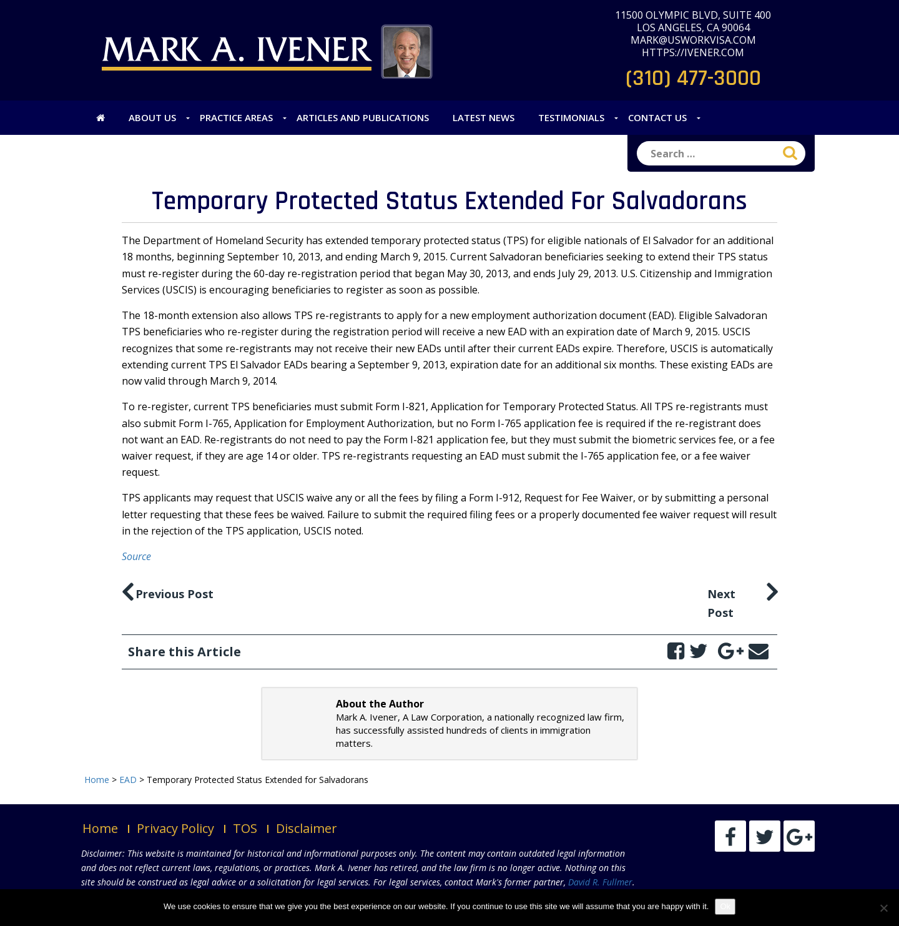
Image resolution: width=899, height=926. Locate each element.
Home (100, 828)
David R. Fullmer (600, 882)
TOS (245, 828)
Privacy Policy (175, 828)
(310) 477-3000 (693, 78)
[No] (883, 908)
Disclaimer (306, 828)
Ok (725, 906)
